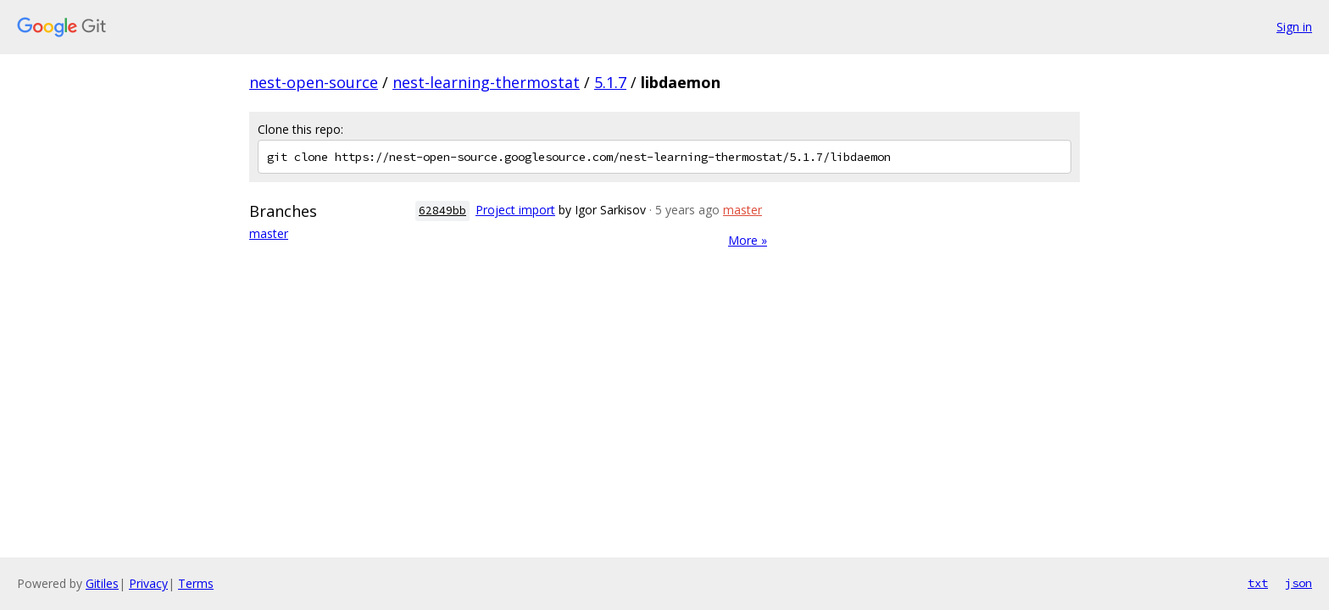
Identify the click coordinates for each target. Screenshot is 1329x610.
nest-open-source (313, 82)
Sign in (1294, 27)
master (268, 233)
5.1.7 (610, 82)
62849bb (442, 210)
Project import (515, 210)
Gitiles (102, 583)
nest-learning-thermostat (486, 82)
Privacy (148, 583)
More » (747, 240)
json (1298, 583)
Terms (196, 583)
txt (1258, 583)
